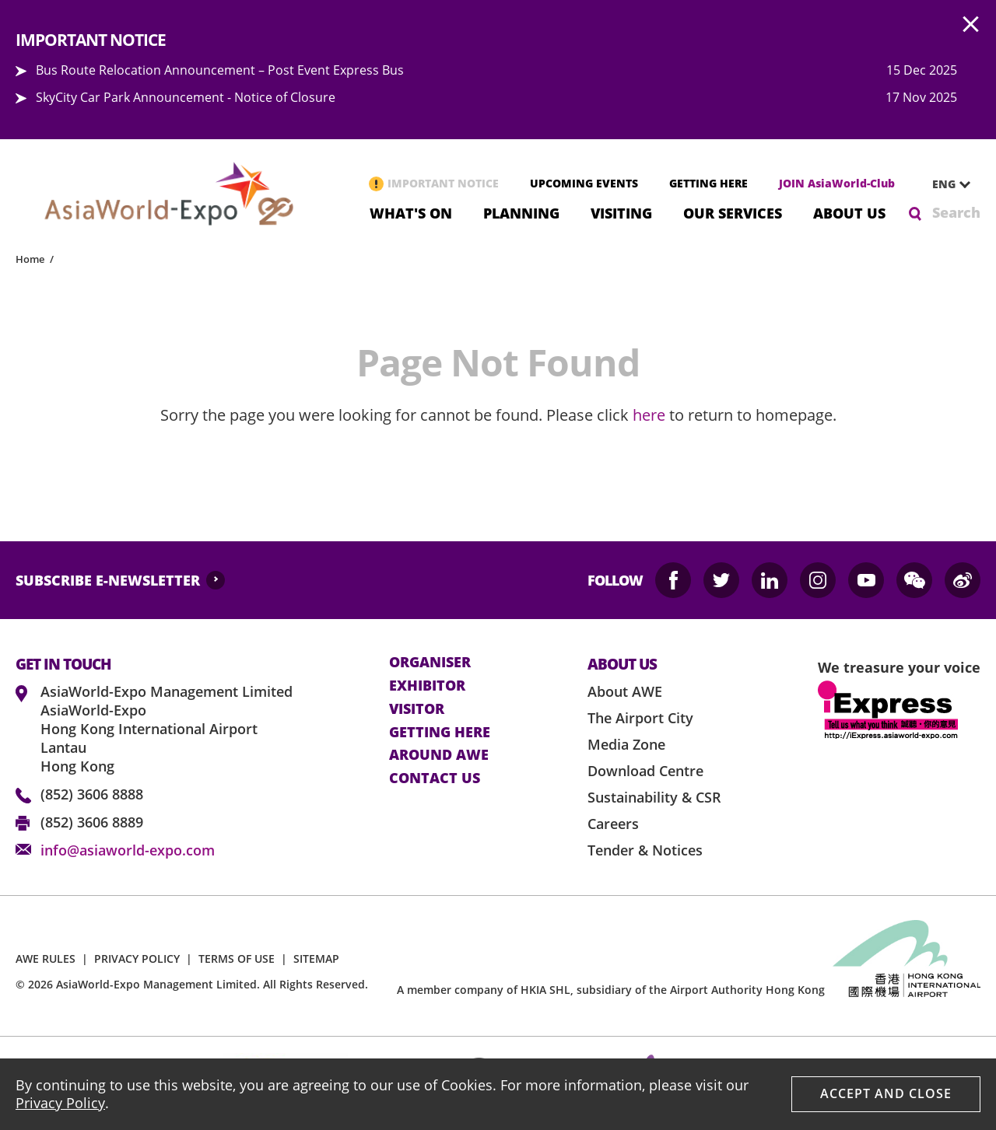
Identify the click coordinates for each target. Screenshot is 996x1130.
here (649, 414)
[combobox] (945, 184)
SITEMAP (316, 958)
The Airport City (640, 717)
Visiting (621, 212)
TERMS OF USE (236, 958)
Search (956, 212)
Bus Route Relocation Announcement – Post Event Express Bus (220, 70)
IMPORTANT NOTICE (443, 183)
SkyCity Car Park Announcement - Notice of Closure (185, 97)
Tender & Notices (645, 850)
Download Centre (645, 770)
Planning (521, 212)
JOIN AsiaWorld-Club (837, 183)
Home (30, 259)
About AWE (624, 691)
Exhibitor (427, 686)
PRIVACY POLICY (137, 958)
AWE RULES (45, 958)
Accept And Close (886, 1093)
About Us (849, 212)
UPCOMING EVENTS (584, 183)
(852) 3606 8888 (91, 794)
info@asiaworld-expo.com (127, 850)
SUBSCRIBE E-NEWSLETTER (108, 580)
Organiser (430, 662)
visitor (416, 709)
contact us (434, 778)
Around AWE (439, 755)
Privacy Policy (60, 1102)
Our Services (732, 212)
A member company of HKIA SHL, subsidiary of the (611, 989)
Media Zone (626, 744)
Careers (613, 823)
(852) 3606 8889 (91, 822)
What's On (411, 212)
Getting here (439, 732)
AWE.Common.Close (971, 25)
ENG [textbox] (944, 184)
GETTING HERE (708, 183)
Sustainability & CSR (654, 797)
